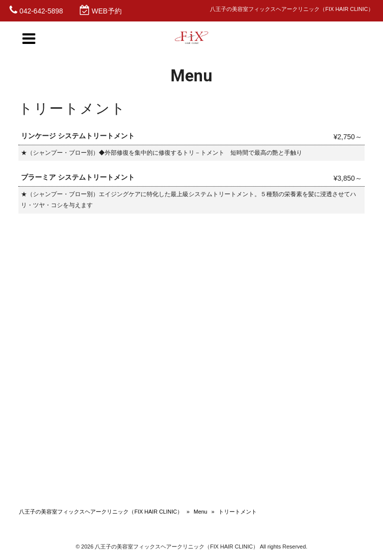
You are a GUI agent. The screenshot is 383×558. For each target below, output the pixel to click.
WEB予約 (107, 11)
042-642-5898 (41, 11)
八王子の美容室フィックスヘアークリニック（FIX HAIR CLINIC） (101, 512)
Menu (200, 512)
